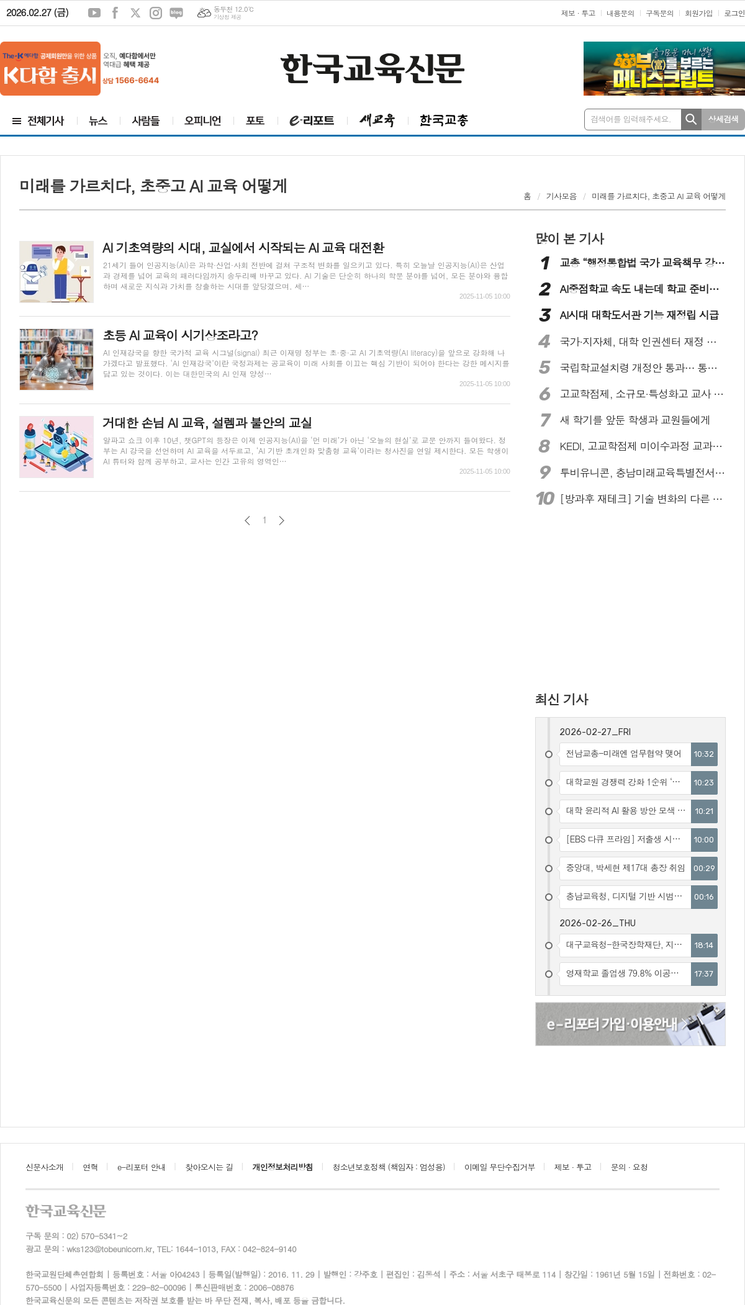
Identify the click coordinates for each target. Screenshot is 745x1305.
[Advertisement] (616, 600)
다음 (281, 520)
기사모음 (561, 196)
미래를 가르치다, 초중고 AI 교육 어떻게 (659, 196)
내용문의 (620, 12)
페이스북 (115, 13)
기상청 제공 (228, 17)
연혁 (90, 1167)
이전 (247, 520)
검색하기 (691, 119)
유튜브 (94, 13)
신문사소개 (44, 1167)
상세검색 (723, 119)
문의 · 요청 (629, 1167)
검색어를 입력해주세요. (630, 119)
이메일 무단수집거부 (499, 1167)
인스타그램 (156, 13)
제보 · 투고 (578, 12)
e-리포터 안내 (141, 1167)
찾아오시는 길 (209, 1167)
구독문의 (660, 12)
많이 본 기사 (569, 238)
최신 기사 (561, 699)
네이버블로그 (176, 13)
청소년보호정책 (388, 1167)
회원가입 (699, 12)
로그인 (734, 12)
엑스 (135, 13)
